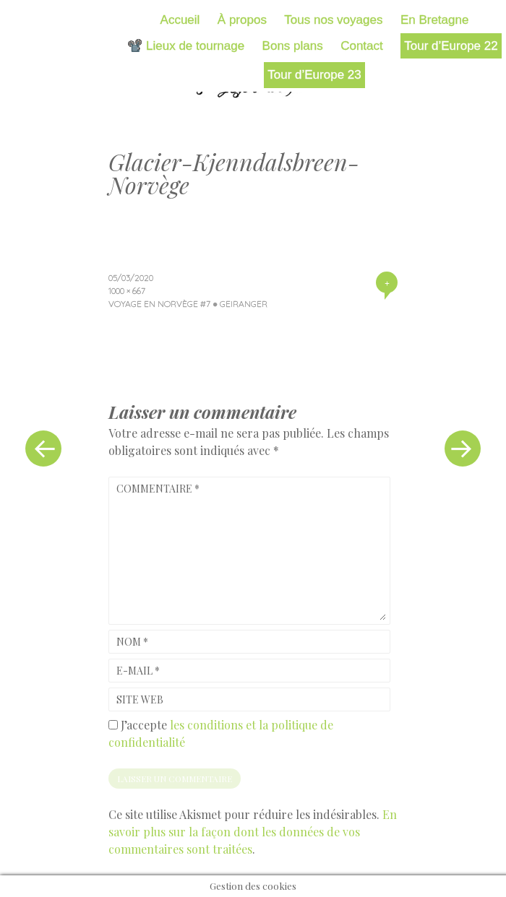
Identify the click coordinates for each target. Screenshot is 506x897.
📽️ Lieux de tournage (185, 46)
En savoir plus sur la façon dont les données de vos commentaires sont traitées (252, 832)
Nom (132, 642)
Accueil (180, 20)
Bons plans (292, 46)
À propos (242, 20)
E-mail (138, 670)
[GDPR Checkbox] (113, 724)
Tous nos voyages (333, 20)
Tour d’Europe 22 (450, 46)
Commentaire (158, 488)
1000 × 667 (126, 290)
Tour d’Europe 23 (314, 75)
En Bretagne (434, 20)
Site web (139, 699)
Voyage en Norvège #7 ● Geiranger (187, 303)
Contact (361, 46)
